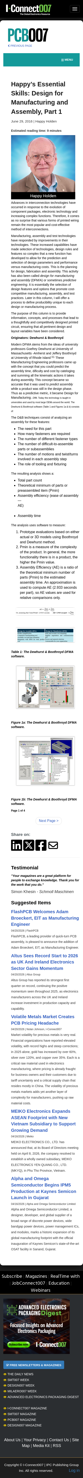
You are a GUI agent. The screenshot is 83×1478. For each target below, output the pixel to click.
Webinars (40, 1290)
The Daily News (18, 1374)
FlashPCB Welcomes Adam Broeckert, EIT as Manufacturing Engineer (45, 918)
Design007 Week (19, 1385)
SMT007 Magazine (19, 1414)
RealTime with (65, 1276)
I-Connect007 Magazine (25, 1408)
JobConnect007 (28, 1283)
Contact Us (59, 1440)
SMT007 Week (16, 1380)
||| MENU (67, 59)
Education (58, 1283)
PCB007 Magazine (19, 1420)
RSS (57, 1445)
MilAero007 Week (20, 1391)
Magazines (36, 1276)
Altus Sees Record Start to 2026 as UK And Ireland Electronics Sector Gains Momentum (44, 962)
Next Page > (49, 821)
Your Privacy (35, 1440)
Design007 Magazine (22, 1425)
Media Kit (41, 1445)
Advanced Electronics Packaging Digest (41, 1397)
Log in (74, 1470)
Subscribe (12, 1276)
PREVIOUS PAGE (20, 45)
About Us (12, 1440)
